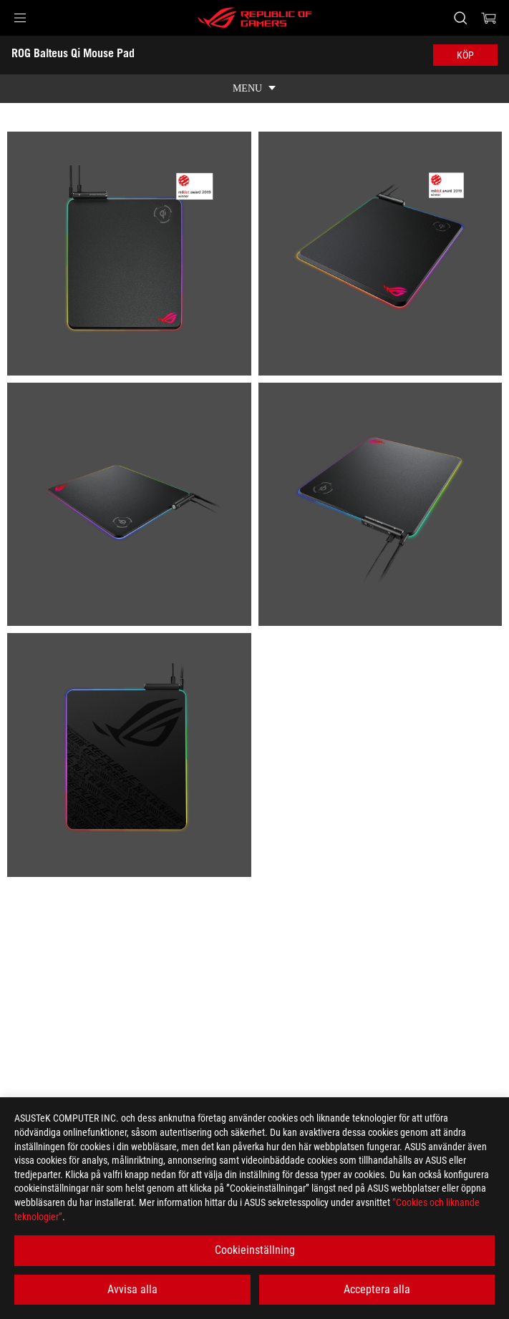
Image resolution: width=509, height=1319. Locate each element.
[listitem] (129, 254)
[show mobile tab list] (254, 88)
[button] (20, 17)
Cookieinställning (255, 1250)
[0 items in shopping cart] (489, 18)
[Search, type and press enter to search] (460, 18)
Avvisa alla (132, 1289)
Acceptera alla (377, 1289)
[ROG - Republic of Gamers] (255, 18)
